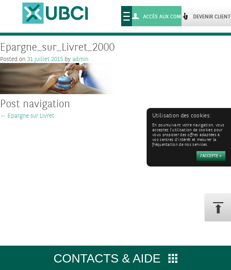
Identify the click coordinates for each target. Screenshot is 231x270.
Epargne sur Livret (27, 116)
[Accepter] (210, 156)
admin (80, 59)
